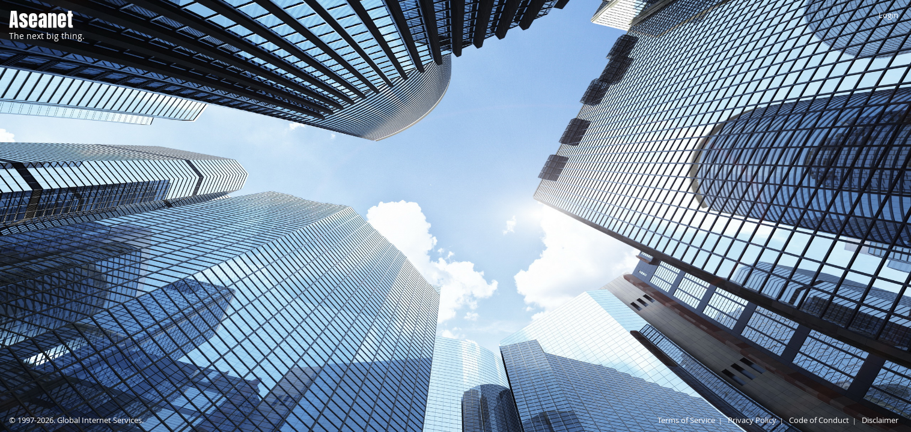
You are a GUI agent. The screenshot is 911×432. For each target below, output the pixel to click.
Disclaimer (880, 420)
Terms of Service (686, 420)
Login (888, 15)
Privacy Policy (752, 420)
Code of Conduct (819, 420)
